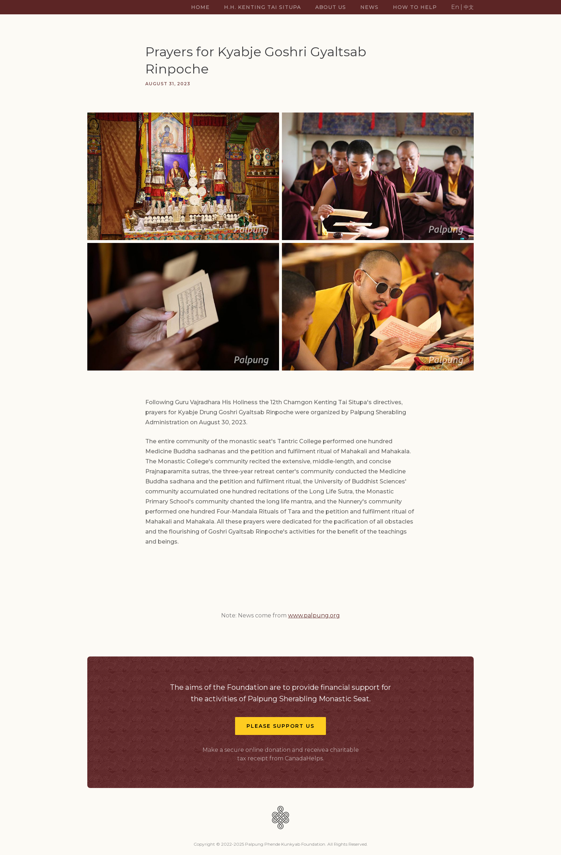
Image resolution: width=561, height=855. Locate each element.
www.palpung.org (314, 615)
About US (330, 7)
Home (200, 7)
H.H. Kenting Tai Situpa (262, 7)
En (455, 7)
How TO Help (415, 7)
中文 (469, 7)
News (369, 7)
